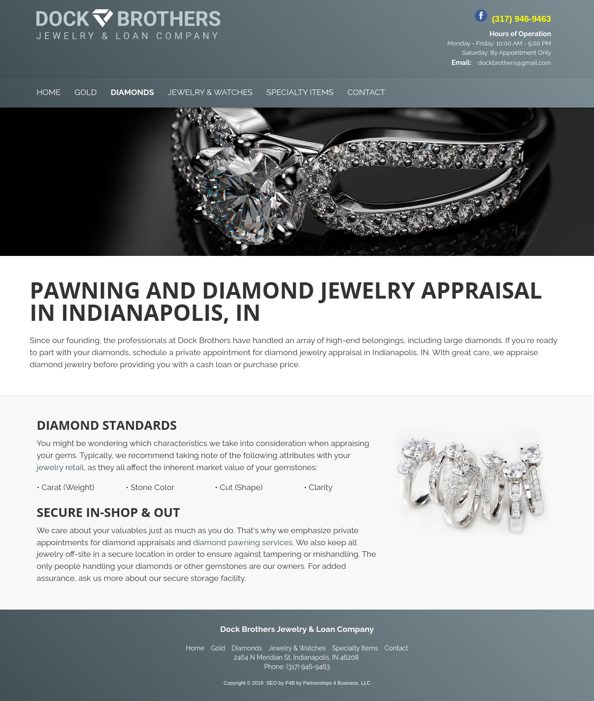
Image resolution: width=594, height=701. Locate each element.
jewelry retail (60, 467)
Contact (366, 92)
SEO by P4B (280, 683)
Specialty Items (299, 92)
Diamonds (132, 92)
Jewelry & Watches (210, 92)
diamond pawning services (242, 542)
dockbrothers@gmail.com (514, 62)
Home (49, 92)
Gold (86, 92)
